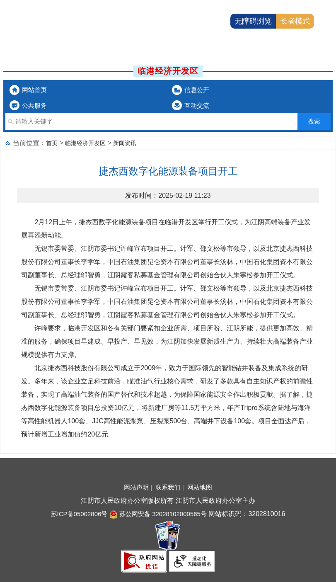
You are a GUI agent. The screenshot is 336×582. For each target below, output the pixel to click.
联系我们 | (170, 487)
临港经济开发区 (85, 143)
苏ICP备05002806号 (79, 513)
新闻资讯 (124, 143)
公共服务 (34, 105)
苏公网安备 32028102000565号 (158, 513)
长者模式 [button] (295, 21)
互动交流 (196, 105)
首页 (52, 143)
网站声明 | (139, 487)
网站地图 (199, 487)
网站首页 (34, 89)
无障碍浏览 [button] (253, 21)
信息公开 (196, 89)
